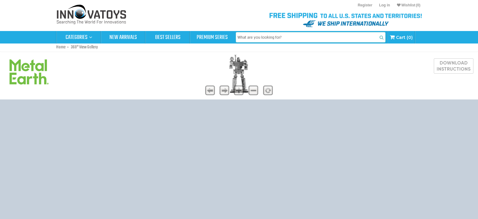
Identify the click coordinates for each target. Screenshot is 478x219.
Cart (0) (401, 37)
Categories (79, 37)
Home (61, 47)
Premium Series (212, 37)
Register (365, 5)
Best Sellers (167, 37)
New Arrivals (123, 37)
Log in (384, 5)
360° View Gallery (84, 47)
